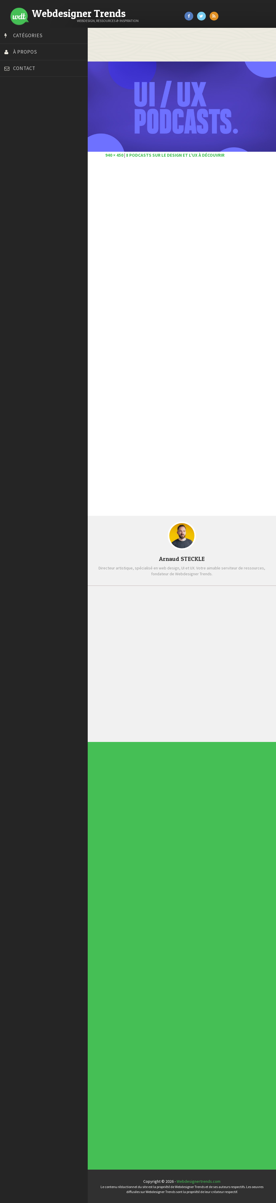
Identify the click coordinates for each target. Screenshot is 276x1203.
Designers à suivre (142, 886)
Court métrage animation (27, 124)
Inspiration (141, 888)
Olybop (12, 182)
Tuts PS (12, 219)
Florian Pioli (16, 160)
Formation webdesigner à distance (36, 167)
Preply (11, 189)
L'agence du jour (142, 890)
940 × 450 (114, 155)
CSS (140, 885)
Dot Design (15, 153)
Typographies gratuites (143, 1031)
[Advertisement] (181, 229)
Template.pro (17, 204)
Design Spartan (19, 146)
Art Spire (13, 102)
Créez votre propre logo (27, 138)
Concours (141, 884)
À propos (25, 52)
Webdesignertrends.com (198, 1181)
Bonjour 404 (16, 116)
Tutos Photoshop (21, 211)
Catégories (28, 35)
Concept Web (141, 883)
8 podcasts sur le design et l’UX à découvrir (175, 155)
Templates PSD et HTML (143, 1034)
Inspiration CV (142, 1033)
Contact (24, 68)
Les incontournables (143, 1029)
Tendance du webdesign (143, 1030)
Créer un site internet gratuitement (36, 131)
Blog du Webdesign (23, 109)
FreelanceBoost (20, 175)
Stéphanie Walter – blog (27, 197)
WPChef (13, 226)
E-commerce (141, 887)
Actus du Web (141, 882)
